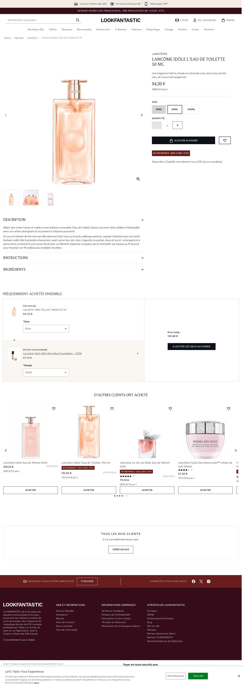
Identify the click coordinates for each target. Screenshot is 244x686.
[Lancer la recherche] (78, 20)
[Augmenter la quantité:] (177, 125)
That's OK (198, 676)
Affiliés (150, 614)
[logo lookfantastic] (120, 20)
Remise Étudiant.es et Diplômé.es (164, 641)
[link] (204, 20)
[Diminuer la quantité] (157, 125)
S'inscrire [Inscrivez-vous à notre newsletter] (87, 581)
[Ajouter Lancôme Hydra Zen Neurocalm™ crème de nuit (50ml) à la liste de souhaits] (228, 408)
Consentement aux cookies (19, 639)
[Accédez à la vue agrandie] (138, 179)
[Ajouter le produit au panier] (183, 140)
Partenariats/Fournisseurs (160, 618)
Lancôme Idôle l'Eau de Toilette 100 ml (86, 462)
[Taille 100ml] (112, 472)
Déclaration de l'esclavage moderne (121, 626)
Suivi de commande (66, 630)
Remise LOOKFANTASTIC (160, 637)
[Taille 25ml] (55, 466)
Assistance (61, 614)
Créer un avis (120, 549)
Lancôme (32, 37)
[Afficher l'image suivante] (141, 115)
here (36, 683)
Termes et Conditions (113, 611)
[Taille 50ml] (49, 466)
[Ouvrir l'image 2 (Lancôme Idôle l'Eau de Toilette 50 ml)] (31, 197)
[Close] (239, 675)
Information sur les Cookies (116, 618)
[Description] (73, 220)
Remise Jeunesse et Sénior (161, 633)
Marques (18, 37)
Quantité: (158, 118)
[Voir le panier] (228, 20)
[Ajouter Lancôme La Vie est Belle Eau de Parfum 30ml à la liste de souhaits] (170, 408)
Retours (60, 618)
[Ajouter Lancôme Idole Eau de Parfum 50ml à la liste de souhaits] (54, 408)
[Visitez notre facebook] (193, 581)
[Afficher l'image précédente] (5, 115)
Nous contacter (64, 626)
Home (7, 37)
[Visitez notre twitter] (201, 581)
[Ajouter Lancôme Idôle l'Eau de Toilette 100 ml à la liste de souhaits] (112, 408)
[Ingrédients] (73, 270)
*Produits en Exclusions (114, 622)
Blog (149, 622)
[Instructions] (73, 258)
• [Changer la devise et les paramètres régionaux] (181, 20)
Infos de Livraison (65, 622)
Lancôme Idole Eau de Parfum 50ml (25, 462)
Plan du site (153, 626)
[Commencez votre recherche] (43, 20)
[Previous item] (5, 450)
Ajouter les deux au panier (191, 346)
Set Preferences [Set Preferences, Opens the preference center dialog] (175, 676)
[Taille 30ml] (165, 476)
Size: (155, 102)
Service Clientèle (65, 611)
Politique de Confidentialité (116, 614)
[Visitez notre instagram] (208, 581)
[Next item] (235, 450)
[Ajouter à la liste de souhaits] (225, 140)
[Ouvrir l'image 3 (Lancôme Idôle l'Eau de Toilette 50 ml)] (50, 197)
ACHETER (30, 490)
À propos (152, 611)
